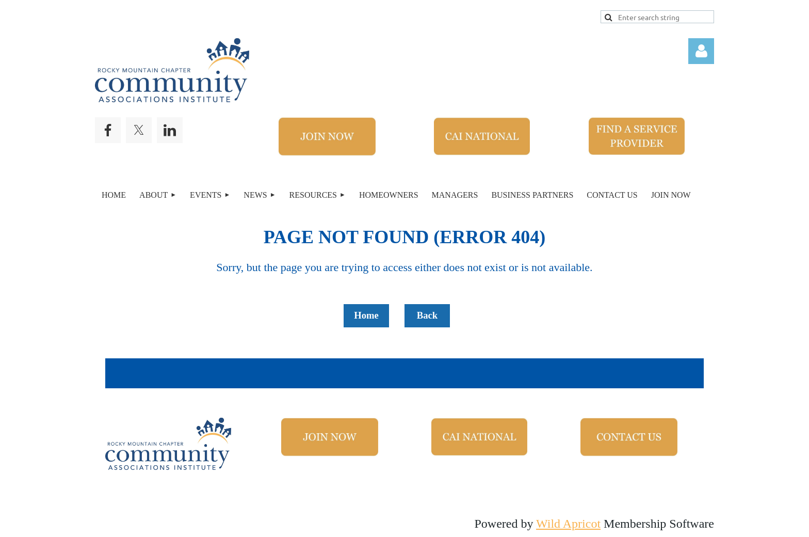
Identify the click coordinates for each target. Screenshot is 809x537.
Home (366, 315)
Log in (701, 51)
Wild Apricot (568, 523)
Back (427, 315)
